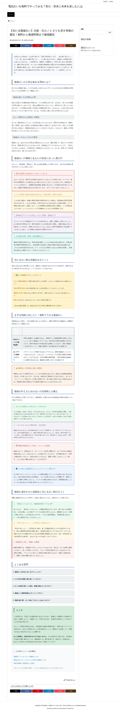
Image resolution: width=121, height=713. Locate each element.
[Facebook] (26, 45)
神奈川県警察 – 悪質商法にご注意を (24, 663)
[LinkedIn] (48, 45)
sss (74, 680)
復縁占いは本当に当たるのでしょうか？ (28, 572)
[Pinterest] (37, 45)
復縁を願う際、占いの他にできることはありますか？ (33, 600)
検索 (82, 29)
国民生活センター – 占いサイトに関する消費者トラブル (30, 660)
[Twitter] (15, 45)
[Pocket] (59, 45)
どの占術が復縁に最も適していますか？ (28, 579)
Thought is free (70, 708)
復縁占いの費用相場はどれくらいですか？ (29, 593)
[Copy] (70, 45)
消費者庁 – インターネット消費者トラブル (26, 656)
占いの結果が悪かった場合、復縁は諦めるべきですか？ (33, 586)
